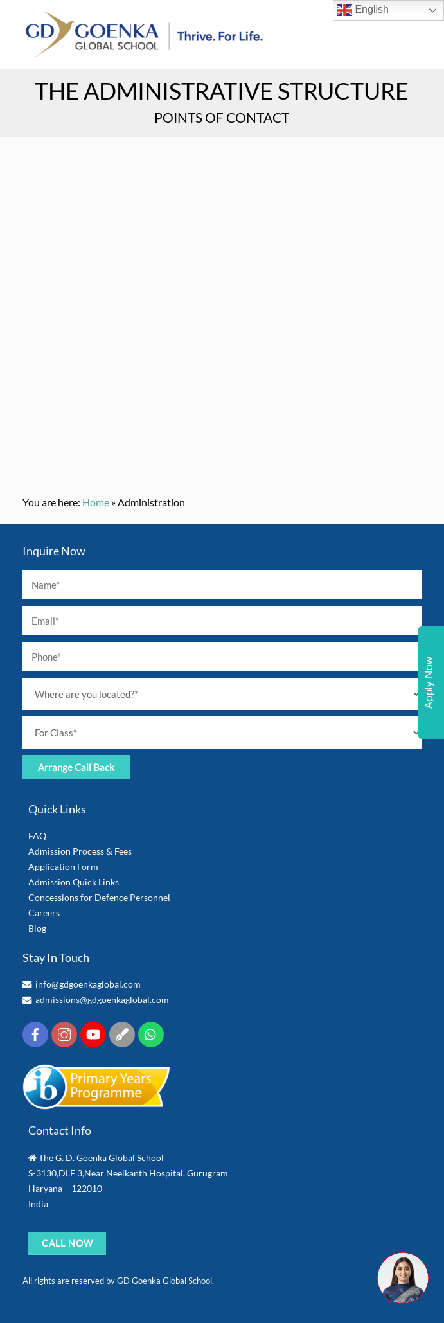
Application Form (63, 866)
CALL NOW (68, 1243)
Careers (44, 912)
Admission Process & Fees (80, 851)
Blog (37, 928)
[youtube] (93, 1032)
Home (95, 502)
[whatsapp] (151, 1032)
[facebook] (35, 1032)
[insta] (64, 1032)
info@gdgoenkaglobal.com (88, 984)
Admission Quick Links (73, 881)
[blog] (122, 1032)
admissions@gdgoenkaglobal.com (102, 999)
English (363, 10)
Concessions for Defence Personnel (99, 897)
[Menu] (413, 33)
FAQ (37, 835)
